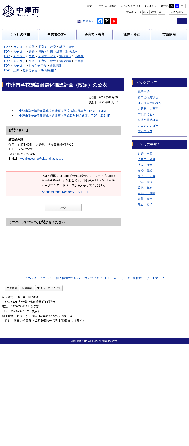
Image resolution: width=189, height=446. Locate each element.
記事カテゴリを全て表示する (25, 51)
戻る (63, 188)
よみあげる (108, 5)
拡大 (165, 5)
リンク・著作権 (131, 379)
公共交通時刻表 (148, 101)
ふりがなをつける (88, 5)
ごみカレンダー (148, 106)
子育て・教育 (94, 34)
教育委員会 (30, 46)
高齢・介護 (145, 179)
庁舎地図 (35, 390)
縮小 (180, 5)
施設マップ (145, 112)
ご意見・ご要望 (148, 89)
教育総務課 (48, 46)
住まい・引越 (146, 157)
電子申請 (144, 72)
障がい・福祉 (146, 174)
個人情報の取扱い (68, 379)
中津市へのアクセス (72, 390)
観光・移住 (131, 34)
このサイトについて (38, 379)
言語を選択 (176, 12)
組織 (16, 46)
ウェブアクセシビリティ (100, 379)
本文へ (70, 5)
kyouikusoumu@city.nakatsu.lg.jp (41, 139)
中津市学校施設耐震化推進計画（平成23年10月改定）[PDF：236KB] (64, 96)
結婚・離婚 (145, 151)
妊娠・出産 (145, 134)
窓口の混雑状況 (148, 78)
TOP (7, 46)
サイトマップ (155, 379)
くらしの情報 (20, 34)
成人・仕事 (145, 146)
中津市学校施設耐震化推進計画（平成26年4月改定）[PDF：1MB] (62, 91)
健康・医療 (145, 168)
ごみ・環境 (145, 162)
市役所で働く (146, 95)
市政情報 (169, 34)
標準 (173, 5)
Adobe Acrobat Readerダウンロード (67, 172)
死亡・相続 (145, 185)
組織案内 (51, 390)
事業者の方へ (57, 34)
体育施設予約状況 (149, 84)
